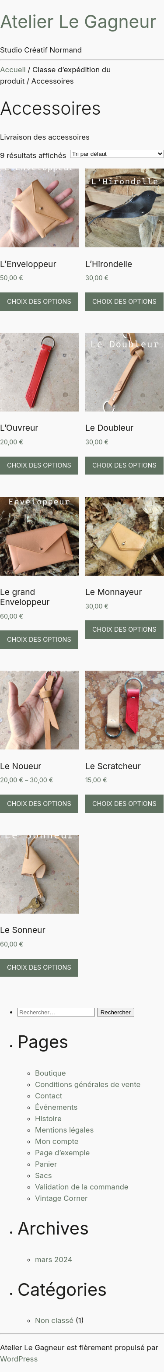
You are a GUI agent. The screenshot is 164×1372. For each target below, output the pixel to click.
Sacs (43, 1175)
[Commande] (117, 154)
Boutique (50, 1073)
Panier (46, 1164)
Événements (56, 1107)
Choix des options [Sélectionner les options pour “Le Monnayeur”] (124, 629)
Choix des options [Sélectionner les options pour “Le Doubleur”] (124, 465)
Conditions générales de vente (87, 1084)
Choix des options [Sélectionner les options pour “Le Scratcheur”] (124, 803)
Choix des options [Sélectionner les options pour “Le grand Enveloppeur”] (39, 639)
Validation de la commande (82, 1186)
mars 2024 (54, 1259)
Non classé (54, 1320)
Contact (48, 1095)
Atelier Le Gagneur (78, 21)
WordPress (19, 1358)
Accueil (13, 69)
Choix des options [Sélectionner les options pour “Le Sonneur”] (39, 967)
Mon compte (57, 1141)
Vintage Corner (61, 1198)
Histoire (48, 1118)
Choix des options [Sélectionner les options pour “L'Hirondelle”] (124, 301)
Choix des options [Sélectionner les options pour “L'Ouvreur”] (39, 465)
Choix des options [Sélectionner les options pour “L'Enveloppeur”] (39, 301)
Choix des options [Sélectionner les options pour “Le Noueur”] (39, 803)
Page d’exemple (62, 1152)
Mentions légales (64, 1130)
